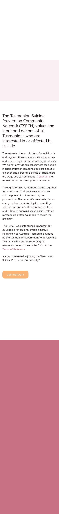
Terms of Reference (13, 249)
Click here (44, 176)
